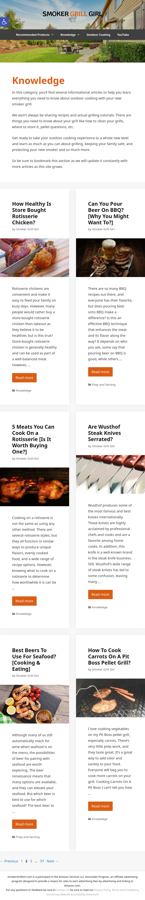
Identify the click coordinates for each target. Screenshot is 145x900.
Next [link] (53, 861)
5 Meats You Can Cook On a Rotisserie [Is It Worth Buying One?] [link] (33, 439)
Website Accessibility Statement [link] (79, 894)
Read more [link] (24, 377)
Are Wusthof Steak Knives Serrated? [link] (104, 433)
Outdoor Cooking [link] (98, 35)
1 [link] (22, 861)
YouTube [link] (123, 35)
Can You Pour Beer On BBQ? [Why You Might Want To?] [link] (108, 213)
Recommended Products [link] (36, 35)
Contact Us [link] (62, 890)
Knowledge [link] (71, 35)
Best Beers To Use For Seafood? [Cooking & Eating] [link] (34, 659)
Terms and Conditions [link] (125, 890)
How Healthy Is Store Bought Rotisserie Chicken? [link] (31, 213)
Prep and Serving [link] (104, 385)
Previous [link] (9, 861)
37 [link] (42, 861)
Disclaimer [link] (52, 894)
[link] (4, 21)
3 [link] (31, 861)
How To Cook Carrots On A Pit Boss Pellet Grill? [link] (109, 656)
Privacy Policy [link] (102, 890)
